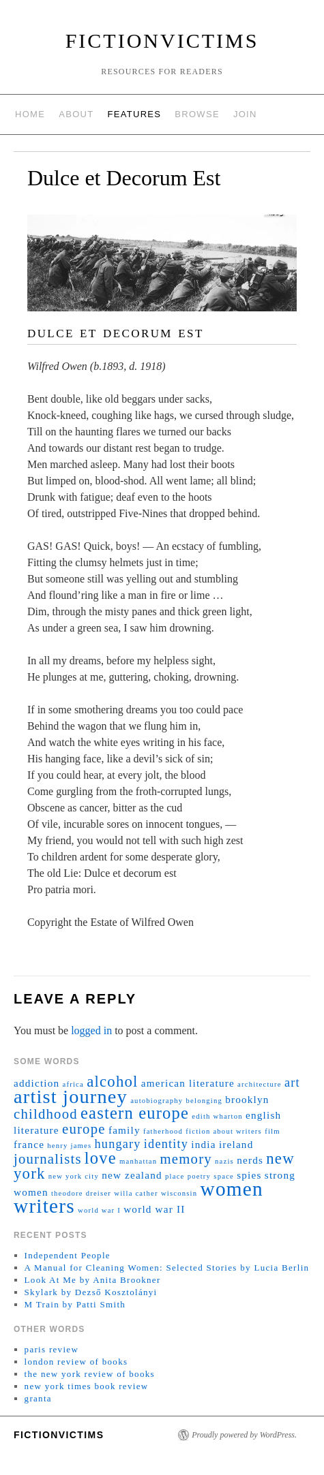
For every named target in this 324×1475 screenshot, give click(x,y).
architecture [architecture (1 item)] (259, 1084)
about (76, 114)
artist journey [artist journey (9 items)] (71, 1096)
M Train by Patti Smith (75, 1304)
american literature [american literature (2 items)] (188, 1083)
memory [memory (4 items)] (186, 1158)
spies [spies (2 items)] (249, 1175)
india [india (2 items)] (203, 1144)
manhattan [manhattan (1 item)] (138, 1161)
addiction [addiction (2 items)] (36, 1083)
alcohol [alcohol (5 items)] (112, 1081)
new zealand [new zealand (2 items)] (132, 1175)
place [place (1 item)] (174, 1176)
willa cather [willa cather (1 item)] (136, 1193)
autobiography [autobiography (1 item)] (156, 1100)
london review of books (76, 1361)
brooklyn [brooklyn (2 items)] (247, 1099)
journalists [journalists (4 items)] (48, 1158)
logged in (91, 1030)
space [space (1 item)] (223, 1176)
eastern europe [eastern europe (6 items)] (134, 1113)
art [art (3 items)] (292, 1082)
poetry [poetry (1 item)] (199, 1176)
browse (197, 114)
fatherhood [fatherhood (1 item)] (163, 1131)
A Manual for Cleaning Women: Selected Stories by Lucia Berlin (167, 1267)
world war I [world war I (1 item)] (99, 1210)
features (135, 114)
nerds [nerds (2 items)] (250, 1160)
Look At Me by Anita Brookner (93, 1280)
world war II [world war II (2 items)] (154, 1209)
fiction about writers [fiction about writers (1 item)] (224, 1131)
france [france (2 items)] (29, 1144)
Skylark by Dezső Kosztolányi (91, 1292)
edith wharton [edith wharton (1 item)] (217, 1116)
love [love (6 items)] (101, 1158)
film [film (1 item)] (272, 1131)
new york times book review (87, 1386)
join (245, 114)
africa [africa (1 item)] (73, 1084)
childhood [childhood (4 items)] (46, 1113)
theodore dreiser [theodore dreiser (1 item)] (81, 1193)
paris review (52, 1349)
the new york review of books (90, 1374)
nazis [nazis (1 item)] (224, 1161)
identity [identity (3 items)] (166, 1144)
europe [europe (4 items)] (84, 1128)
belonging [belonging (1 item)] (204, 1100)
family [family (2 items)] (124, 1130)
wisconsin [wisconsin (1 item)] (179, 1193)
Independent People (68, 1255)
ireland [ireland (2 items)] (236, 1144)
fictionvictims (162, 40)
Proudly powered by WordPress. (244, 1435)
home (30, 114)
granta (38, 1398)
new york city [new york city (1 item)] (73, 1176)
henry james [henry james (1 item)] (69, 1145)
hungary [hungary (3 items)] (118, 1144)
